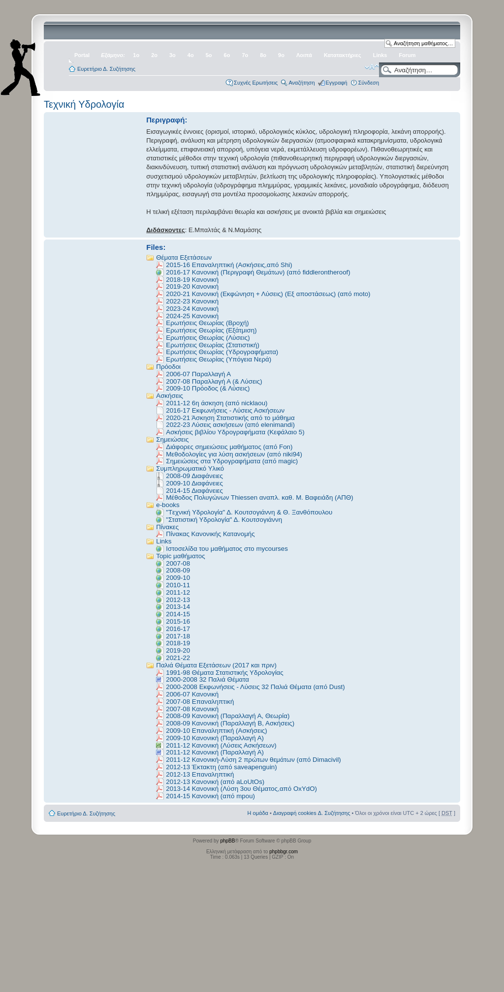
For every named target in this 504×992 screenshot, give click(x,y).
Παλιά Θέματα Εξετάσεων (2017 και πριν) (216, 665)
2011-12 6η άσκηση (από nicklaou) (216, 403)
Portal (82, 55)
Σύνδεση (368, 83)
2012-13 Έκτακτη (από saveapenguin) (221, 767)
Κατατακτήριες (342, 55)
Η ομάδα (258, 813)
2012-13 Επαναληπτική (200, 774)
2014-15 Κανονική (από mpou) (210, 796)
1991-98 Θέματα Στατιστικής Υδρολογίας (225, 672)
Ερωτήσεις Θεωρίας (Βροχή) (207, 323)
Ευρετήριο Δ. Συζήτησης (106, 69)
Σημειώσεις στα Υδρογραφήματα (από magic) (232, 461)
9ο (281, 55)
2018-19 (178, 643)
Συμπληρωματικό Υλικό (190, 468)
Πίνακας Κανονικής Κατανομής (210, 534)
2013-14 (178, 606)
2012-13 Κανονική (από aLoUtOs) (215, 781)
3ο (172, 55)
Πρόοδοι (168, 366)
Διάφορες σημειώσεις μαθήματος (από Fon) (229, 447)
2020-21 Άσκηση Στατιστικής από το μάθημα (230, 417)
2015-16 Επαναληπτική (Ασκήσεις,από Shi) (229, 265)
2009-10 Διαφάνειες (194, 483)
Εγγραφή (336, 83)
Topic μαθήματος (180, 556)
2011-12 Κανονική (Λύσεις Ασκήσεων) (221, 745)
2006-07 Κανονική (192, 694)
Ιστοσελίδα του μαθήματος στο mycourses (227, 548)
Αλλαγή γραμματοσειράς (372, 66)
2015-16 (178, 621)
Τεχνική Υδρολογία (84, 104)
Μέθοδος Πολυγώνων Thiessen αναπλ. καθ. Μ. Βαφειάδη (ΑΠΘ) (259, 497)
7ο (245, 55)
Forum (407, 55)
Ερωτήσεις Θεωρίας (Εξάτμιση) (211, 330)
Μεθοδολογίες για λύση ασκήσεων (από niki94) (234, 454)
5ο (209, 55)
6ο (227, 55)
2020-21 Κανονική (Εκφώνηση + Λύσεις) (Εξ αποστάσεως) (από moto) (268, 294)
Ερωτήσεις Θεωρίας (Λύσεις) (208, 337)
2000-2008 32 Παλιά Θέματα (207, 679)
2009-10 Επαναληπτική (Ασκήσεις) (216, 730)
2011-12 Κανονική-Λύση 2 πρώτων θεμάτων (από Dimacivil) (253, 759)
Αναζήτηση (301, 83)
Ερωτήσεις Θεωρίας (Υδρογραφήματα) (222, 352)
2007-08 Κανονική (192, 709)
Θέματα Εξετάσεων (184, 257)
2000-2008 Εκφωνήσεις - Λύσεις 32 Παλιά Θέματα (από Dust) (255, 687)
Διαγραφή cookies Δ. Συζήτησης (311, 813)
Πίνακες (167, 527)
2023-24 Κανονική (192, 308)
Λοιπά (304, 55)
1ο (136, 55)
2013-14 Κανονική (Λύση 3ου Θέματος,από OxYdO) (241, 788)
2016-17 (178, 628)
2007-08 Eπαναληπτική (200, 701)
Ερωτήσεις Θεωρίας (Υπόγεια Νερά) (218, 359)
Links (380, 55)
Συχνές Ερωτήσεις (256, 83)
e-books (167, 505)
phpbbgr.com (283, 851)
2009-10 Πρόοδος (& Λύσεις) (208, 388)
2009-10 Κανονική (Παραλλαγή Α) (215, 738)
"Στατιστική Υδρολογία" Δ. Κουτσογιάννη (224, 519)
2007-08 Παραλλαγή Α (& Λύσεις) (214, 381)
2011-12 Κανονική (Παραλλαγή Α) (215, 752)
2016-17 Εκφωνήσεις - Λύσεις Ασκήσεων (225, 410)
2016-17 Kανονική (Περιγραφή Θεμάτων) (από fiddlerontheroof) (258, 272)
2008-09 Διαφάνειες (194, 476)
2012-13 (178, 599)
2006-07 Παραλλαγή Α (198, 374)
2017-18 (178, 636)
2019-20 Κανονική (192, 286)
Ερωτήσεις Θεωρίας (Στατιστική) (212, 345)
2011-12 (178, 592)
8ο (263, 55)
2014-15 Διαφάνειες (194, 490)
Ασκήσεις (169, 395)
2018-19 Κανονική (192, 279)
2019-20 (178, 650)
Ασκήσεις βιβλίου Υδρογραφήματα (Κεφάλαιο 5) (235, 432)
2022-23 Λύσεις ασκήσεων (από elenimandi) (230, 424)
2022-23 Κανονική (192, 301)
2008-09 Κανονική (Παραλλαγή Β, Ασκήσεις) (230, 723)
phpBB (227, 840)
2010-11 (178, 585)
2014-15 (178, 614)
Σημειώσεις (172, 439)
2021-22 (178, 657)
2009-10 (178, 577)
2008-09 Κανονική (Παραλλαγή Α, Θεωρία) (227, 716)
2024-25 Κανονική (192, 316)
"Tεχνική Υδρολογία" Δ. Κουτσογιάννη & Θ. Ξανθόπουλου (249, 512)
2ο (154, 55)
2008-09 (178, 570)
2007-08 (178, 563)
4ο (191, 55)
